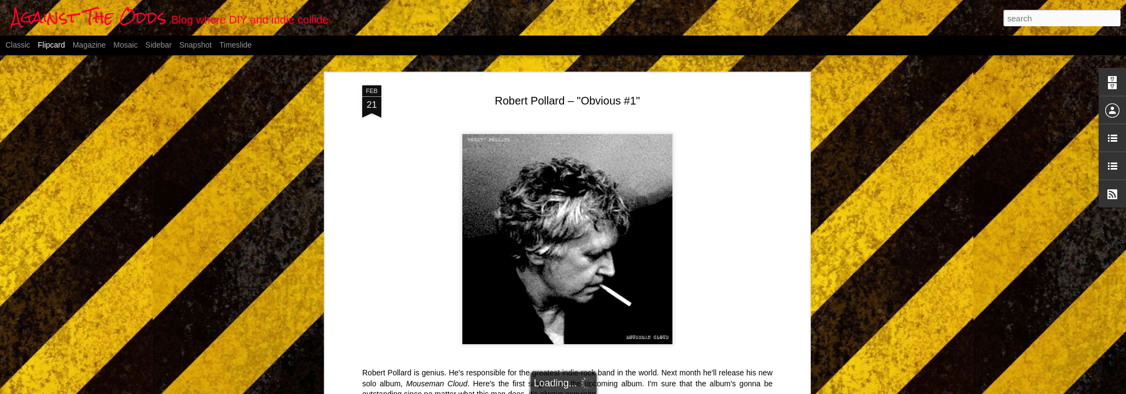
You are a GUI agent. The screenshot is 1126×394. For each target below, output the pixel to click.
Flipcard (51, 44)
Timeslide (235, 44)
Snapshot (195, 44)
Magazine (89, 44)
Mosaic (125, 44)
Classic (17, 44)
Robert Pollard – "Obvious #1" (567, 101)
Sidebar (159, 44)
